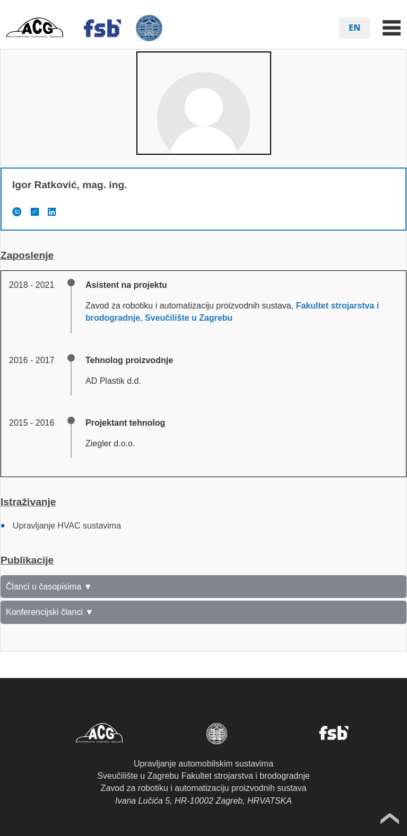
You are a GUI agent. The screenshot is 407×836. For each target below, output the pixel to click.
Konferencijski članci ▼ (49, 612)
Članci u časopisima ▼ (49, 586)
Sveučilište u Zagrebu (188, 317)
